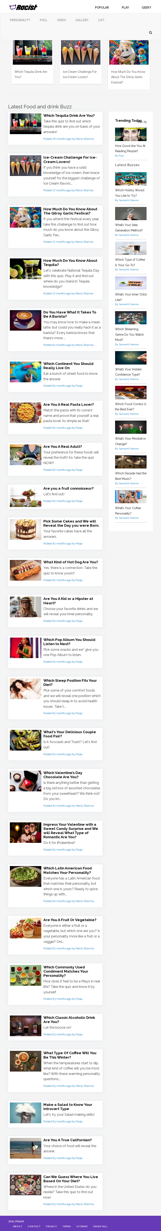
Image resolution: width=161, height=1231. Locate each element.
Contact (36, 1226)
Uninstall (108, 1226)
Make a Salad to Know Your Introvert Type (68, 1104)
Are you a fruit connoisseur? (69, 487)
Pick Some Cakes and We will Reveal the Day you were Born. (71, 522)
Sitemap (88, 1226)
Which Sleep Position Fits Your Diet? (71, 681)
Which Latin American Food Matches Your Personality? (69, 868)
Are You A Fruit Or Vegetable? (70, 917)
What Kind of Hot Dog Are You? (72, 561)
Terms (71, 1226)
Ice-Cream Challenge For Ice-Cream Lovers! (71, 159)
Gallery (81, 20)
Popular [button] (103, 7)
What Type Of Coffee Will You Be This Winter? (71, 1052)
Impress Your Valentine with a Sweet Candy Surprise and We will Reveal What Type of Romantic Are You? (71, 828)
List (101, 20)
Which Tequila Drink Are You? (70, 115)
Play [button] (127, 7)
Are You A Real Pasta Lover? (69, 404)
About (18, 1226)
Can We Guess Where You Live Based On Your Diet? (71, 1176)
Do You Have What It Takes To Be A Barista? (70, 313)
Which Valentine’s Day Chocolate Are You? (63, 773)
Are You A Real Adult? (62, 445)
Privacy (54, 1226)
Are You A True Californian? (68, 1137)
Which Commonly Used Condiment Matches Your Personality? (66, 969)
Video (61, 20)
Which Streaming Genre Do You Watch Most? (129, 334)
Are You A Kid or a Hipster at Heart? (69, 600)
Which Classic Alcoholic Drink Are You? (71, 1017)
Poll (43, 20)
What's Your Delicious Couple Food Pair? (71, 732)
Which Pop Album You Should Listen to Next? (70, 640)
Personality (20, 20)
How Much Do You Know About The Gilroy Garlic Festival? (128, 77)
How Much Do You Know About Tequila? (71, 262)
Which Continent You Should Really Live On (70, 365)
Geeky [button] (148, 7)
